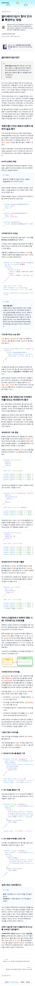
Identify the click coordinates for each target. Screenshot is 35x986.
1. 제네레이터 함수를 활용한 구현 (13, 753)
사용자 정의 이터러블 (9, 732)
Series (22, 982)
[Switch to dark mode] (17, 3)
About (28, 982)
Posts (7, 982)
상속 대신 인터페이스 (11, 885)
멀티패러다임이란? (10, 57)
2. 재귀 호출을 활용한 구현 (10, 790)
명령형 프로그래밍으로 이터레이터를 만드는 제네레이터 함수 (16, 398)
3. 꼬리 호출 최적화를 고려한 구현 (13, 839)
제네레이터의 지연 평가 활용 (12, 562)
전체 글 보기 (6, 12)
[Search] (31, 3)
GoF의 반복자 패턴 (8, 161)
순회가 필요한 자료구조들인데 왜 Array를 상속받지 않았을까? (16, 928)
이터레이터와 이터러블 (10, 672)
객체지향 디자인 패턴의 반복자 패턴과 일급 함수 (17, 127)
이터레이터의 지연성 (9, 233)
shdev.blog (5, 3)
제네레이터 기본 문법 (9, 432)
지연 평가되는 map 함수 (10, 334)
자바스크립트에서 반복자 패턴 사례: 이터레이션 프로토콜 (17, 619)
